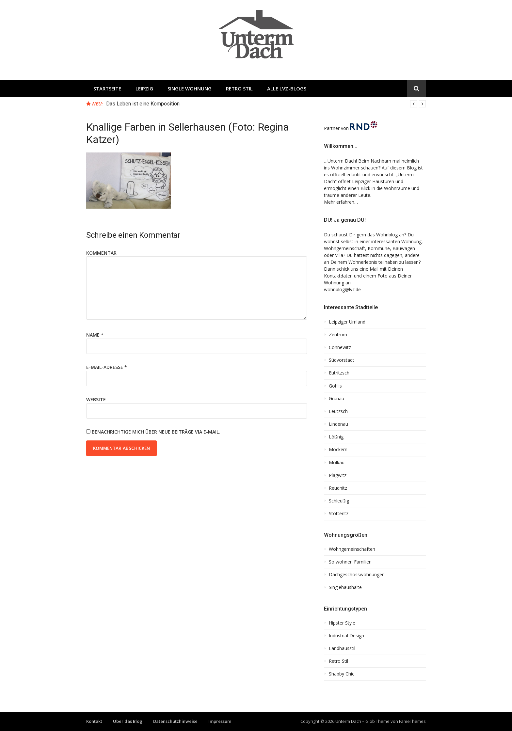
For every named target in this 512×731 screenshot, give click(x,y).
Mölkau (336, 463)
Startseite (107, 88)
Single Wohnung (190, 88)
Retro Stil (239, 88)
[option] (266, 103)
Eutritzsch (339, 373)
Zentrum (338, 335)
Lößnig (336, 437)
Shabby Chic (341, 674)
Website (96, 399)
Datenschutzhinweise (175, 721)
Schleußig (339, 501)
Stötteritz (338, 513)
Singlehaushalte (345, 587)
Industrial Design (346, 636)
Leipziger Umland (347, 322)
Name (95, 335)
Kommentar (101, 253)
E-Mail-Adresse (106, 367)
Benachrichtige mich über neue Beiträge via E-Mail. (156, 432)
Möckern (338, 450)
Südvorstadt (341, 360)
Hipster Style (342, 623)
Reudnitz (338, 488)
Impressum (219, 721)
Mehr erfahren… (341, 202)
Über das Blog (127, 721)
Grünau (336, 399)
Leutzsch (338, 411)
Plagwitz (337, 475)
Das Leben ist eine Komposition (143, 104)
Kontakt (94, 721)
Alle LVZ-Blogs (286, 88)
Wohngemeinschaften (352, 549)
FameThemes (412, 721)
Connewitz (340, 347)
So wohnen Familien (350, 562)
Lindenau (338, 424)
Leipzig (144, 88)
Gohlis (335, 386)
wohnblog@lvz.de (342, 289)
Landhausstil (342, 648)
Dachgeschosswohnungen (357, 575)
